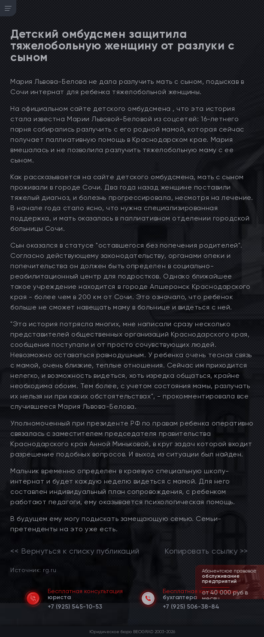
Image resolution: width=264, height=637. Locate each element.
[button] (258, 598)
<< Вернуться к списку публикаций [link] (74, 551)
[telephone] (75, 605)
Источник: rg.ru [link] (33, 570)
